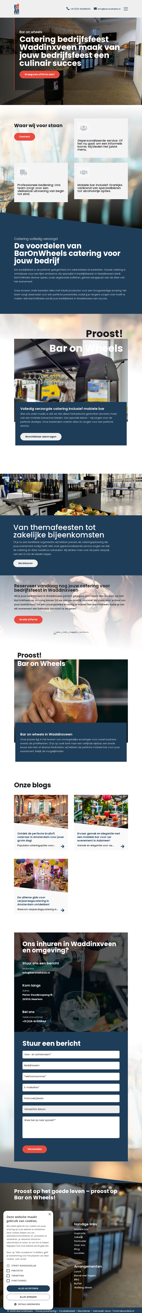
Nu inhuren (25, 563)
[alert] (28, 1260)
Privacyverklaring (46, 1311)
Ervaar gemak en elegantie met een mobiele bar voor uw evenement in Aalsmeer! (98, 837)
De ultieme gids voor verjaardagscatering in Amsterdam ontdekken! (33, 901)
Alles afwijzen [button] (28, 1297)
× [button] (49, 1214)
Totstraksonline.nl (123, 1311)
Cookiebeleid (67, 1311)
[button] (28, 1304)
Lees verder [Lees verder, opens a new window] (21, 1259)
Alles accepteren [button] (28, 1288)
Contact (24, 136)
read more (63, 846)
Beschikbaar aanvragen (40, 436)
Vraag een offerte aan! (40, 74)
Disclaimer (84, 1311)
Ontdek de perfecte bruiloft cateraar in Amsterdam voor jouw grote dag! (40, 837)
